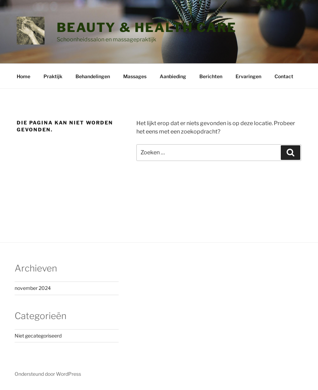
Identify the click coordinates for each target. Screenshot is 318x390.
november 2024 (33, 288)
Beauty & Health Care (147, 27)
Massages (134, 76)
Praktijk (52, 76)
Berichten (210, 76)
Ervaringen (248, 76)
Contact (284, 76)
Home (23, 76)
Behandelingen (92, 76)
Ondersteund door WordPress (48, 374)
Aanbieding (173, 76)
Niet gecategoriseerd (38, 336)
